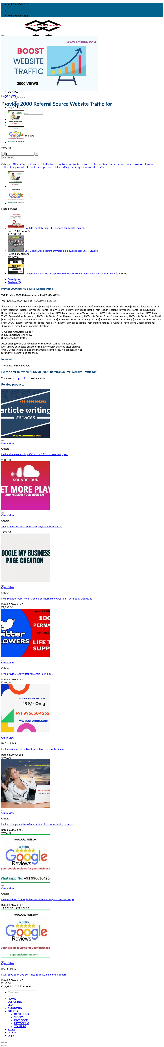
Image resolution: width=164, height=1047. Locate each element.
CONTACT (14, 91)
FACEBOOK (21, 1020)
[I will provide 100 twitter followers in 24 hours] (25, 656)
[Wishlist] (2, 35)
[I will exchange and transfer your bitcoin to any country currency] (25, 806)
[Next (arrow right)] (6, 1045)
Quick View (7, 442)
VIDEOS (19, 1017)
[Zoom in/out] (6, 1042)
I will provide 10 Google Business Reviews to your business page (37, 899)
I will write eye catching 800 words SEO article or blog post (34, 454)
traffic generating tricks (74, 167)
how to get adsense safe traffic (115, 163)
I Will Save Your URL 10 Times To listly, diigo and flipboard (33, 974)
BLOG (11, 1029)
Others (15, 95)
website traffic (96, 167)
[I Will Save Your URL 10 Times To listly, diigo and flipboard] (25, 957)
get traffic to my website (82, 163)
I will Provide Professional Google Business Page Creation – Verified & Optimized (46, 598)
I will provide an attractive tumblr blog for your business (32, 748)
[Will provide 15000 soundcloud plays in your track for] (25, 508)
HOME (12, 998)
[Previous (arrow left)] (2, 1045)
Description (14, 279)
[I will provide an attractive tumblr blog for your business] (25, 731)
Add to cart (8, 157)
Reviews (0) (14, 282)
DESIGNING (15, 1001)
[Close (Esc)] (2, 1042)
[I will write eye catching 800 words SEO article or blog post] (25, 436)
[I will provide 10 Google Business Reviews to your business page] (25, 881)
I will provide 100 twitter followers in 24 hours (27, 673)
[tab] (85, 279)
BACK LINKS (21, 1013)
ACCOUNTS (15, 1007)
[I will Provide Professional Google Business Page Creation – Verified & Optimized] (25, 581)
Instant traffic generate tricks (43, 167)
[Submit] (9, 996)
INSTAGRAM (21, 1023)
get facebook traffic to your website (48, 163)
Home (4, 95)
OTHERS (13, 1010)
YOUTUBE (20, 1026)
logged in (21, 378)
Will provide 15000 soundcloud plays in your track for (31, 526)
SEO (10, 1004)
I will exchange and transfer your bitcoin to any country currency (37, 824)
